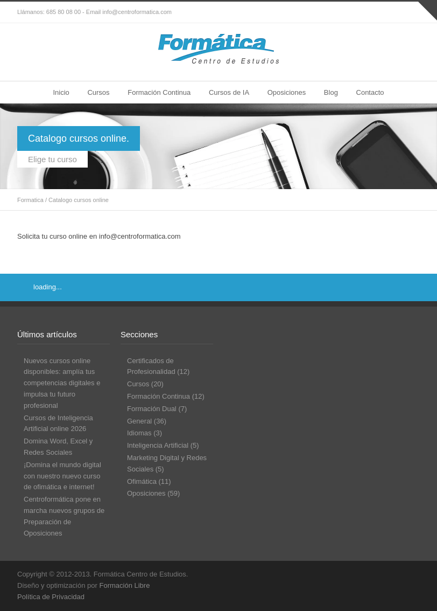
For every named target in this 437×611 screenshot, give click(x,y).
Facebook (387, 12)
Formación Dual (152, 409)
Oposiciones (286, 92)
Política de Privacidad (50, 597)
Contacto (370, 92)
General (139, 421)
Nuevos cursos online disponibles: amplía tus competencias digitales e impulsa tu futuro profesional (62, 383)
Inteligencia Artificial (157, 445)
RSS (409, 12)
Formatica (30, 200)
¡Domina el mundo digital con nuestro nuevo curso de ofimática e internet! (62, 476)
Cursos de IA (229, 92)
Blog (331, 92)
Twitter (366, 12)
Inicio (61, 92)
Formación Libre (124, 585)
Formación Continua (159, 92)
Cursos (98, 92)
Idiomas (139, 433)
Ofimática (142, 481)
